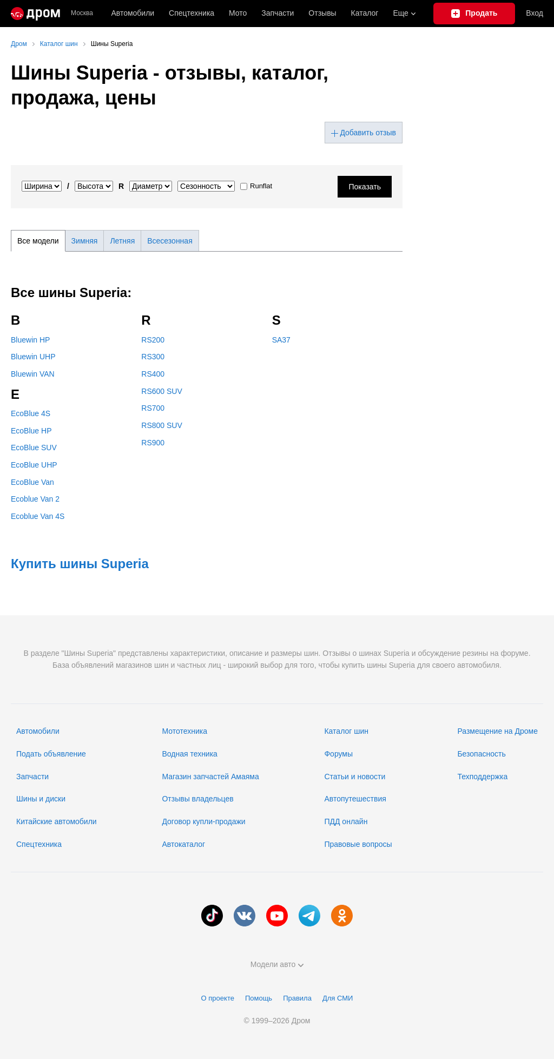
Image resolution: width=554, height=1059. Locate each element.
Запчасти (277, 13)
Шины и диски (40, 798)
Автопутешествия (355, 798)
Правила (297, 998)
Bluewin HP (30, 340)
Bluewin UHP (33, 356)
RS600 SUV (161, 391)
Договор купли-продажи (203, 821)
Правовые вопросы (358, 844)
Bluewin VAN (33, 374)
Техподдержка (482, 776)
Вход (534, 13)
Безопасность (481, 753)
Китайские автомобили (56, 821)
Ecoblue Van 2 (35, 499)
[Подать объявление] (474, 13)
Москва (82, 13)
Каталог (365, 13)
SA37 (281, 340)
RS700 (152, 408)
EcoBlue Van (32, 482)
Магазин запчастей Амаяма (210, 776)
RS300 (152, 356)
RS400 (152, 374)
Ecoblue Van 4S (37, 516)
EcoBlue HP (31, 430)
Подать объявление (51, 753)
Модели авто (277, 964)
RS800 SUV (161, 425)
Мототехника (184, 731)
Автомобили (132, 13)
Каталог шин (346, 731)
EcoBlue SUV (34, 447)
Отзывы (322, 13)
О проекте (217, 998)
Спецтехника (39, 844)
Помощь (258, 998)
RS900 (152, 442)
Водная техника (189, 753)
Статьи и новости (354, 776)
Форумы (338, 753)
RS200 (152, 340)
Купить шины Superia (80, 563)
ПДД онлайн (345, 821)
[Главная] (35, 13)
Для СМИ (337, 998)
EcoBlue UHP (34, 465)
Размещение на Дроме (497, 731)
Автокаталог (183, 844)
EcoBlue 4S (30, 413)
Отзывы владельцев (197, 798)
